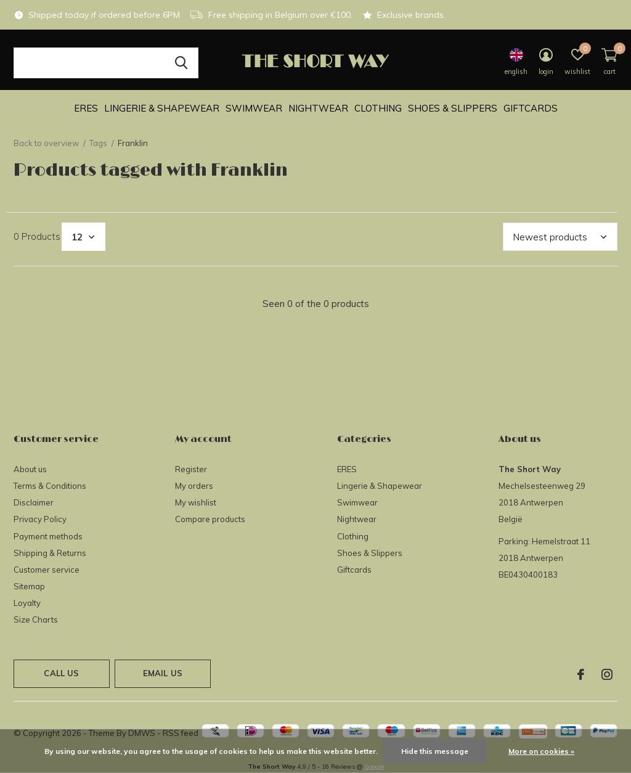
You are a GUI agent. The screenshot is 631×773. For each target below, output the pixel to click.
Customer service (46, 570)
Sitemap (29, 586)
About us (30, 469)
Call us (61, 673)
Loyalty (27, 603)
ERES (86, 108)
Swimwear (254, 108)
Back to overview (46, 143)
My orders (194, 486)
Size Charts (36, 619)
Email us (162, 673)
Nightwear (318, 108)
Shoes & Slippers (452, 108)
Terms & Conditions (50, 486)
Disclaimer (34, 502)
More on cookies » (541, 751)
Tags (98, 143)
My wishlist (195, 502)
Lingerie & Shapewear (161, 108)
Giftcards (530, 108)
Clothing (378, 108)
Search (181, 62)
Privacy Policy (40, 519)
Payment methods (48, 536)
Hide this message (434, 751)
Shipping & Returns (50, 553)
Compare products (210, 519)
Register (191, 469)
